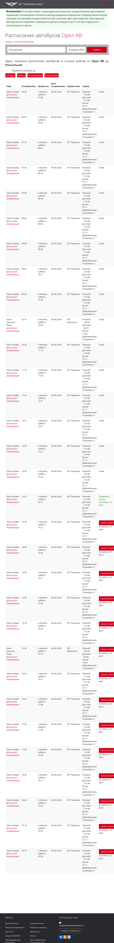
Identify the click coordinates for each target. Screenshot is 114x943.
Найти (96, 49)
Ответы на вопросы (38, 927)
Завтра (21, 75)
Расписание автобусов (15, 927)
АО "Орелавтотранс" (24, 4)
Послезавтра (35, 75)
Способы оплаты (37, 923)
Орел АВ (71, 35)
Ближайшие (51, 75)
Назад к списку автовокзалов (19, 41)
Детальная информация (12, 96)
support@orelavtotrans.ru (71, 925)
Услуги (33, 936)
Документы (35, 931)
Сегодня (10, 75)
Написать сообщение (70, 930)
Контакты (9, 931)
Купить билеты (11, 923)
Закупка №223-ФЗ (12, 936)
